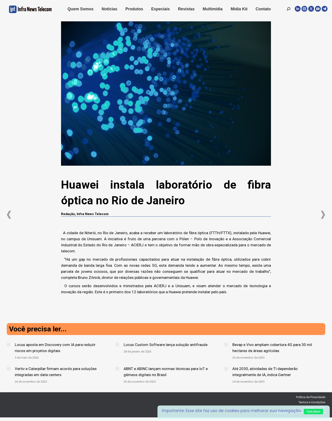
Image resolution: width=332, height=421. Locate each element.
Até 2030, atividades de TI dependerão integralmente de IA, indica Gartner (265, 371)
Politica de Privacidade (310, 397)
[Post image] (8, 344)
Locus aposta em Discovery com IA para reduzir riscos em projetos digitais (55, 347)
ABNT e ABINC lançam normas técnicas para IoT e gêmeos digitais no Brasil (166, 371)
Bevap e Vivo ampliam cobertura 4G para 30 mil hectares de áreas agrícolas (272, 347)
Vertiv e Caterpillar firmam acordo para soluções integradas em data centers (56, 371)
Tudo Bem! (313, 411)
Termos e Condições (312, 402)
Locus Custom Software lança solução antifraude (166, 344)
